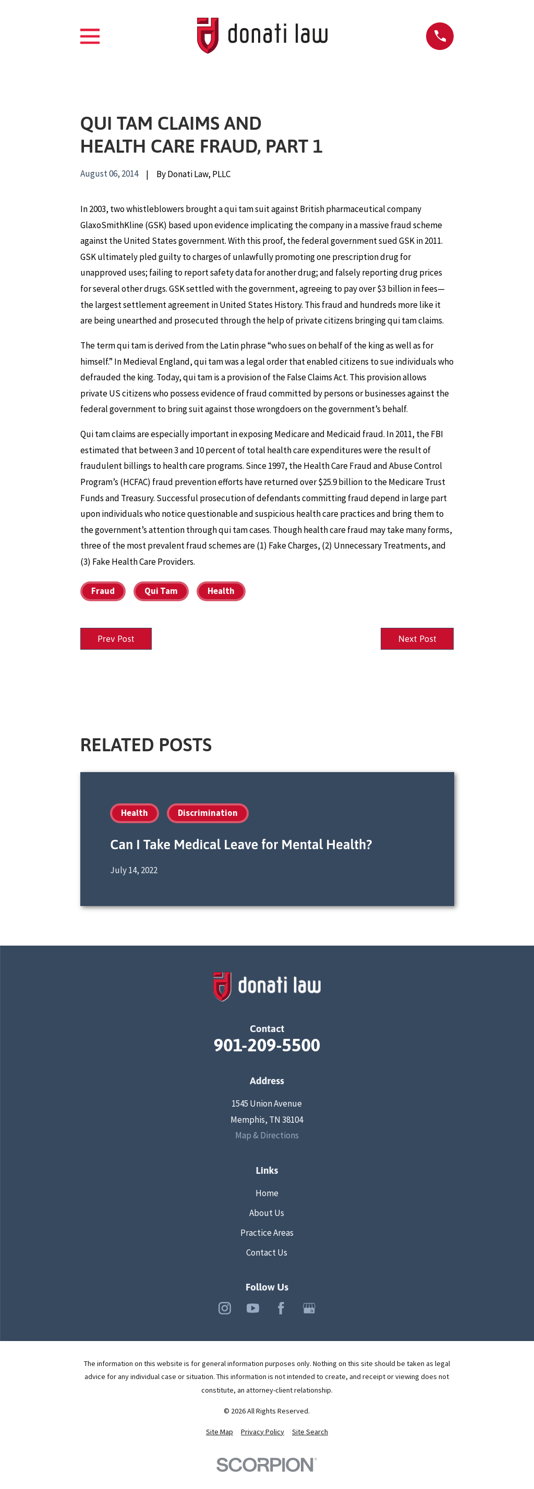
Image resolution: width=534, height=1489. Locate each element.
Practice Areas (267, 1234)
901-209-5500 (267, 1047)
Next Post (414, 639)
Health (221, 591)
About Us (266, 1214)
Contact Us (266, 1254)
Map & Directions (267, 1137)
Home (267, 1194)
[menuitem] (219, 1434)
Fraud (103, 591)
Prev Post (118, 639)
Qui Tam (161, 591)
